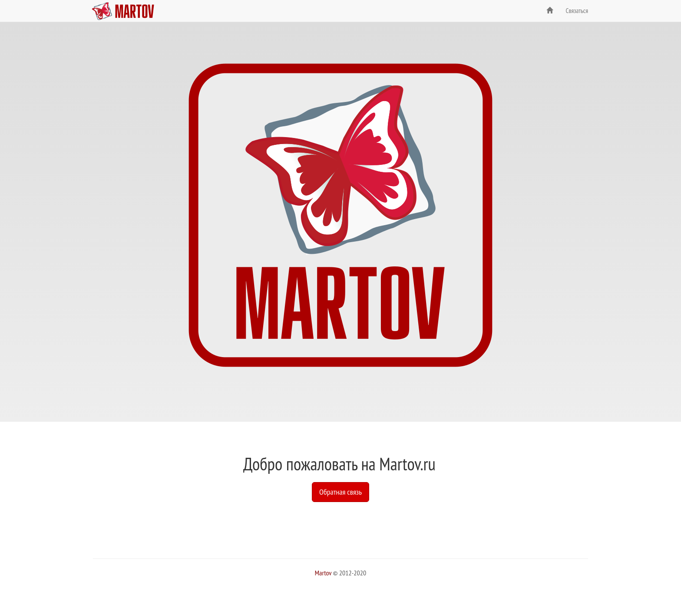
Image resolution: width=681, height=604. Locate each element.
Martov (323, 572)
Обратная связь (340, 492)
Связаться (577, 11)
